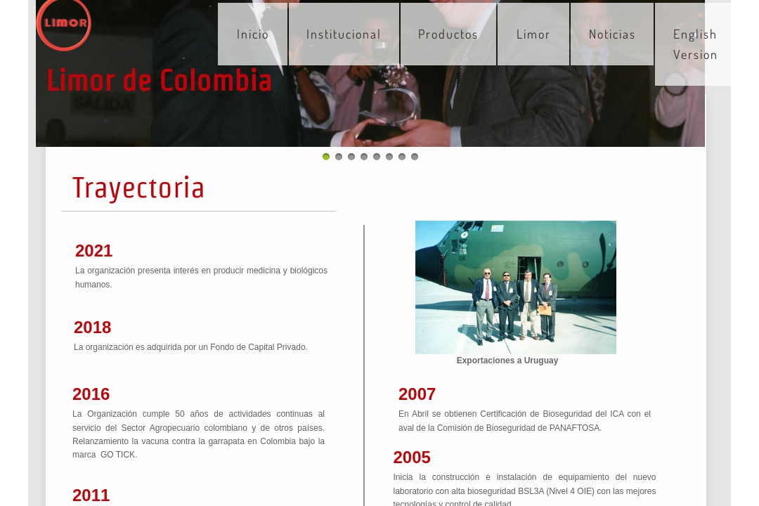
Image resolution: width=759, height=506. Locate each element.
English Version (695, 44)
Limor (534, 33)
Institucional (344, 33)
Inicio (253, 33)
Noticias (612, 33)
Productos (448, 33)
